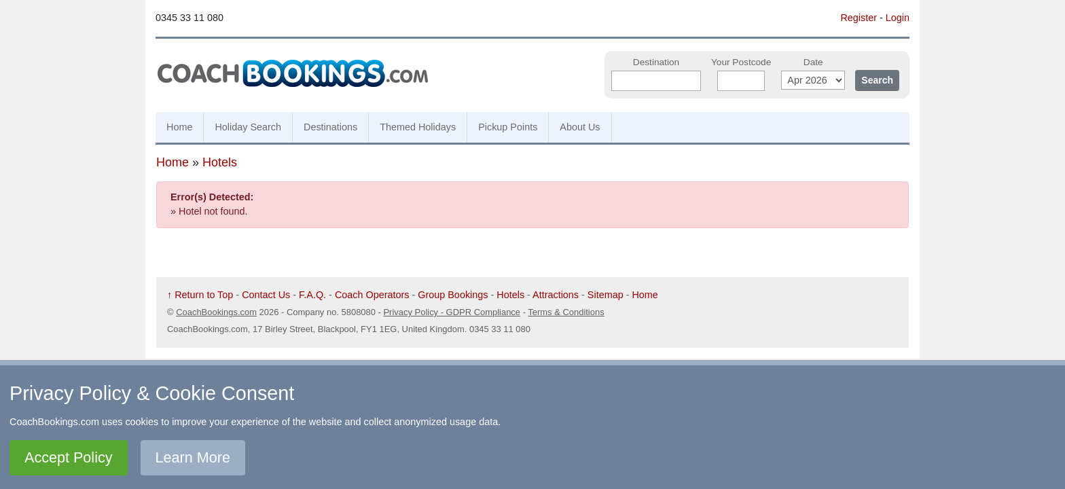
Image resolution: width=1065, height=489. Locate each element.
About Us (580, 127)
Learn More (193, 457)
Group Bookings (453, 294)
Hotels (219, 162)
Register (858, 17)
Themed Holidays (418, 127)
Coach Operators (372, 294)
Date (813, 62)
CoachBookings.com (216, 312)
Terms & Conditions (566, 312)
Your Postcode (741, 62)
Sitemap (606, 294)
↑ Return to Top (200, 294)
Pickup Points (507, 127)
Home (179, 127)
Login (897, 17)
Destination (656, 62)
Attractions (555, 294)
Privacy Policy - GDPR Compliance (451, 312)
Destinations (330, 127)
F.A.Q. (312, 294)
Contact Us (266, 294)
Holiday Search (248, 127)
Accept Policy (68, 457)
